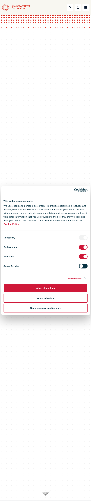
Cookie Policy (12, 224)
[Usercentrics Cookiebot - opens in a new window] (74, 190)
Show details (75, 278)
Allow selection (45, 298)
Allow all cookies (45, 288)
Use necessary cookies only (45, 308)
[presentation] (45, 493)
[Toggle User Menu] (78, 7)
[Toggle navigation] (85, 7)
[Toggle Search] (70, 7)
